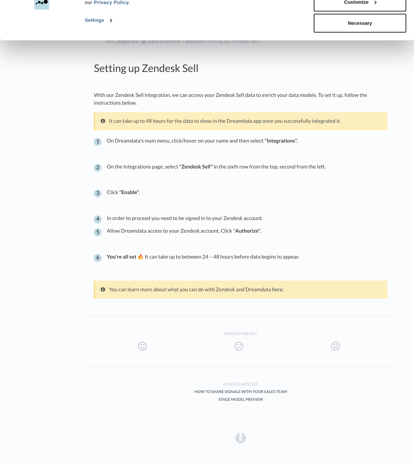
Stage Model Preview (240, 399)
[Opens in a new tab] (240, 438)
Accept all (360, 17)
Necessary (360, 59)
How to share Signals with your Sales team (240, 391)
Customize (360, 38)
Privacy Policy (111, 39)
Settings (94, 57)
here (277, 289)
